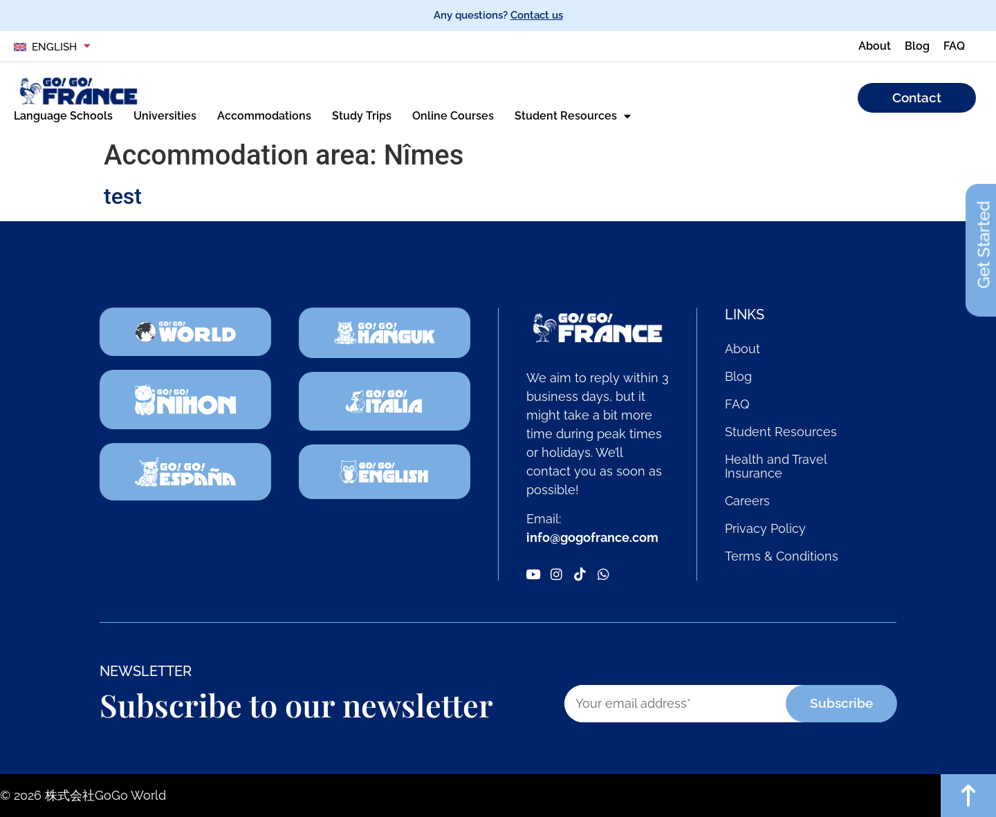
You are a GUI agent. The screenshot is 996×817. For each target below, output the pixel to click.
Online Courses (453, 115)
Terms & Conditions (781, 556)
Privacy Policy (765, 529)
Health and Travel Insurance (776, 466)
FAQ (737, 404)
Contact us (536, 15)
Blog (738, 377)
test (123, 196)
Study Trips (361, 115)
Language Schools (63, 115)
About (742, 349)
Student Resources (573, 116)
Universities (164, 115)
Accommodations (264, 115)
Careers (747, 501)
